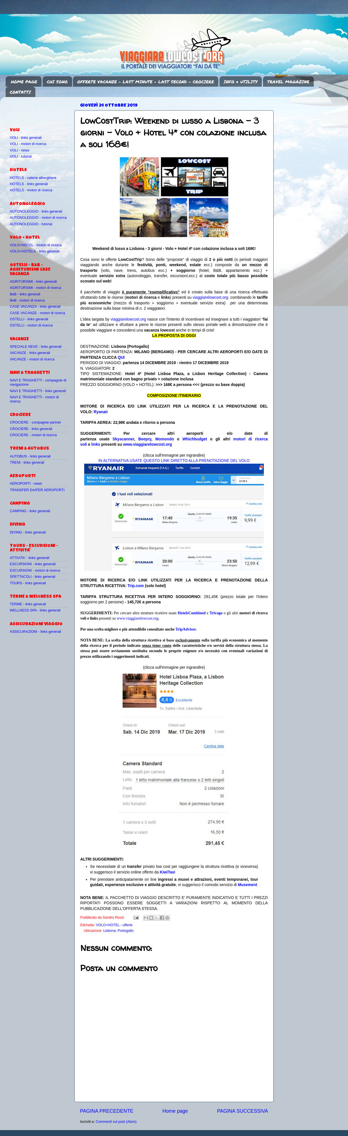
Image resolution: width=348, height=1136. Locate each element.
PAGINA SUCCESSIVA (242, 1111)
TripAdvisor (185, 629)
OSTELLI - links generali (29, 319)
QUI (121, 357)
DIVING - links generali (28, 532)
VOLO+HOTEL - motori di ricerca (36, 245)
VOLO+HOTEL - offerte (114, 925)
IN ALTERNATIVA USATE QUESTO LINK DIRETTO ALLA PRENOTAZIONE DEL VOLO (173, 460)
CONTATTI (20, 92)
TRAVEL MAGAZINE (288, 82)
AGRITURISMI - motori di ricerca (35, 288)
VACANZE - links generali (30, 353)
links (95, 444)
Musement (247, 884)
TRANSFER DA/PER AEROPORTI (37, 490)
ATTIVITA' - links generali (29, 558)
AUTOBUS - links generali (30, 456)
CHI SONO (57, 82)
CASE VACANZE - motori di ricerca (37, 313)
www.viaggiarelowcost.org (147, 444)
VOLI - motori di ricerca (28, 144)
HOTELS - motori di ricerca (31, 190)
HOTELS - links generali (29, 184)
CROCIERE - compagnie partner (35, 422)
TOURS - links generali (28, 583)
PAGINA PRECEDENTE (106, 1111)
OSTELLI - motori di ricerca (31, 325)
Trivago (216, 613)
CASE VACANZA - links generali (35, 307)
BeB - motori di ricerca (27, 300)
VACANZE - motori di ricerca (32, 359)
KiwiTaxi (167, 872)
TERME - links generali (28, 604)
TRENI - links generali (27, 462)
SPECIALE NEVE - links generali (35, 347)
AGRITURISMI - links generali (33, 282)
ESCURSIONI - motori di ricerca (35, 570)
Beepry (144, 439)
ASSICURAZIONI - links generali (35, 632)
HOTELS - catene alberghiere (33, 178)
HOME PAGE (24, 82)
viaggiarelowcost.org (210, 297)
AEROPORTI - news (26, 484)
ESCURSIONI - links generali (33, 564)
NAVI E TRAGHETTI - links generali (38, 391)
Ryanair (101, 412)
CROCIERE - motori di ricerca (33, 435)
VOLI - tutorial (21, 156)
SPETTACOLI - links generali (32, 577)
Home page (175, 1111)
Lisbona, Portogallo (118, 931)
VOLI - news (19, 150)
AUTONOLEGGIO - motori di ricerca (38, 218)
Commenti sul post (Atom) (116, 1122)
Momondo (164, 439)
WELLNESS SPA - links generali (35, 610)
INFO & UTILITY (240, 82)
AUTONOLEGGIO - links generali (36, 211)
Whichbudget (194, 439)
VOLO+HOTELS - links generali (34, 251)
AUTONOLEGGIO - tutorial (31, 224)
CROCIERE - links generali (31, 429)
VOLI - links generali (26, 138)
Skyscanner (123, 439)
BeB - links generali (25, 294)
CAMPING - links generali (30, 511)
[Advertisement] (42, 109)
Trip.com (136, 585)
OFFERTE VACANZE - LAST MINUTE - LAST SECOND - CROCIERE (145, 82)
